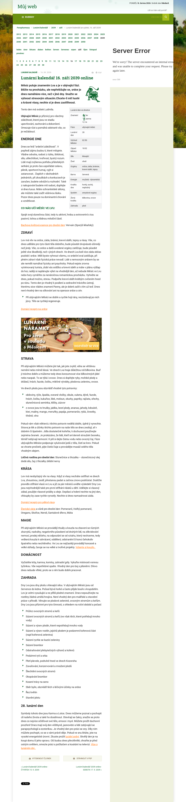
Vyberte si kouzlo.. (86, 547)
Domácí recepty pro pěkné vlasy (38, 502)
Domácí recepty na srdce (34, 309)
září (60, 28)
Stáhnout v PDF (82, 758)
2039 (53, 28)
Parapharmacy (23, 28)
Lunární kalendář (40, 28)
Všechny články (160, 17)
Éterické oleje (28, 508)
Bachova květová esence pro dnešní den (43, 225)
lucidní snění (72, 736)
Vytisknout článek (40, 758)
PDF (99, 73)
